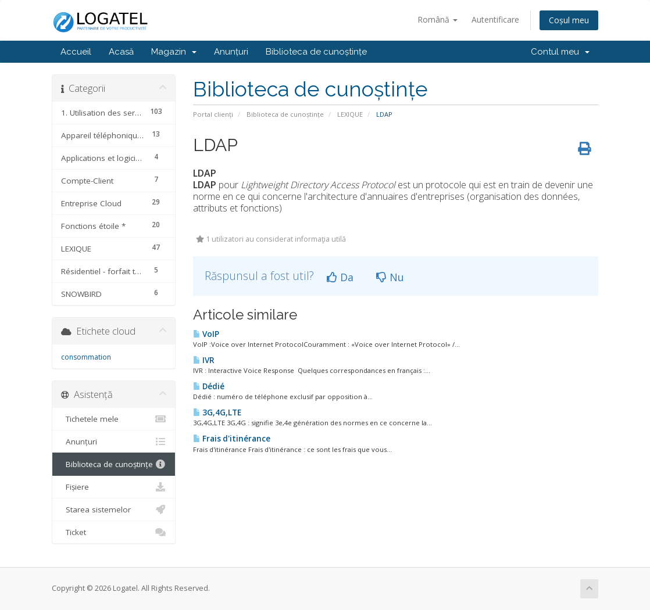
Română (437, 19)
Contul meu (560, 51)
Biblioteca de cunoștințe (316, 51)
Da (340, 277)
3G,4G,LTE (217, 412)
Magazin (174, 51)
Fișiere (113, 487)
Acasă (121, 51)
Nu (390, 277)
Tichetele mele (113, 419)
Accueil (75, 51)
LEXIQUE (350, 114)
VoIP (206, 334)
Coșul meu (569, 20)
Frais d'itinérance (231, 438)
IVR (204, 360)
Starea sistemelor (113, 509)
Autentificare (495, 19)
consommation (86, 357)
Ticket (113, 532)
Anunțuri (231, 51)
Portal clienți (213, 114)
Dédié (208, 386)
